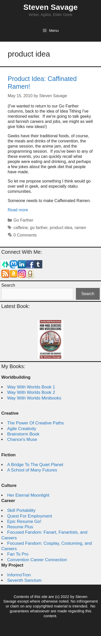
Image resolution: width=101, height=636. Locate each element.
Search (8, 285)
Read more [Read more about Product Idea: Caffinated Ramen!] (18, 210)
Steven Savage (50, 7)
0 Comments (25, 235)
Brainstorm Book (23, 434)
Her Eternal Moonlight (28, 495)
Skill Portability (21, 510)
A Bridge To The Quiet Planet (35, 464)
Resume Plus (20, 526)
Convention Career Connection (37, 559)
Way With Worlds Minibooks (34, 398)
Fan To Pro (17, 554)
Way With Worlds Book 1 (31, 387)
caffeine (21, 227)
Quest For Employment (29, 516)
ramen (80, 227)
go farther (38, 227)
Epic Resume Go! (24, 521)
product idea (61, 227)
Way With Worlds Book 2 (31, 392)
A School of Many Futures (32, 470)
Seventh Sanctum (24, 580)
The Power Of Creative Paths (35, 423)
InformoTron (19, 575)
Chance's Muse (22, 439)
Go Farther (23, 220)
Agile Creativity (21, 428)
